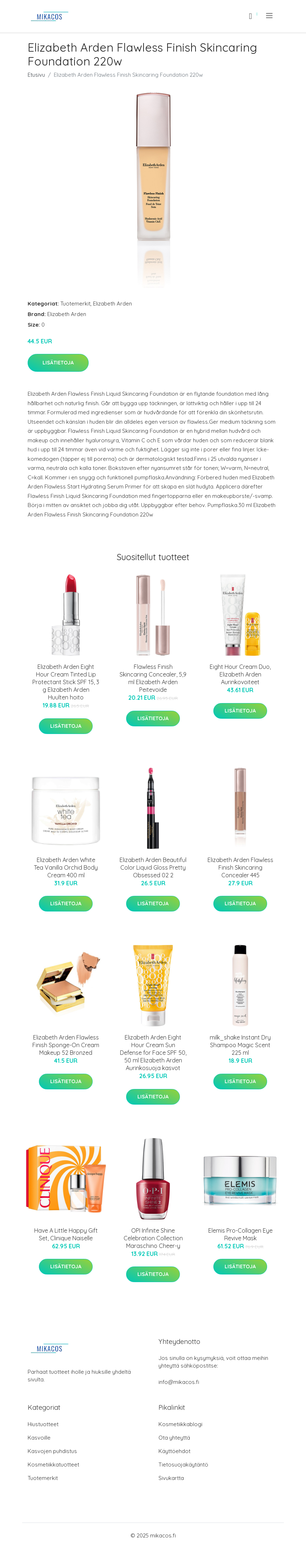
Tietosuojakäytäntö (183, 1464)
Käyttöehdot (174, 1451)
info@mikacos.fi (178, 1382)
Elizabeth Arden (112, 303)
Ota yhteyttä (174, 1437)
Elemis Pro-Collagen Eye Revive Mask (240, 1234)
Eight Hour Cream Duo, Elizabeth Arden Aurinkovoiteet (240, 674)
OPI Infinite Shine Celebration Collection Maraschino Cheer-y (153, 1238)
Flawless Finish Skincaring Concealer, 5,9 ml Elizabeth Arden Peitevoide (153, 678)
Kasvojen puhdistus (52, 1451)
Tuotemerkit (75, 303)
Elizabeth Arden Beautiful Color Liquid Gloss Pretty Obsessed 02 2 (153, 867)
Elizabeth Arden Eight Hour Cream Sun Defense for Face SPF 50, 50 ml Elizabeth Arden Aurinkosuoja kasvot (153, 1053)
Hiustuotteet (43, 1424)
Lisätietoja (58, 362)
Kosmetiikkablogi (180, 1424)
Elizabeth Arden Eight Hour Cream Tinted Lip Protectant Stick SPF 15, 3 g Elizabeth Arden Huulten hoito (65, 682)
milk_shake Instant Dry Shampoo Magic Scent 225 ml (240, 1045)
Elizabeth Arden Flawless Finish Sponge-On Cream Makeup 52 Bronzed (65, 1045)
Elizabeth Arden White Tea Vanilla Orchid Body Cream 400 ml (66, 867)
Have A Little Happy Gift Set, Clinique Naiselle (66, 1234)
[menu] (269, 15)
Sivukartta (171, 1478)
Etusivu (36, 74)
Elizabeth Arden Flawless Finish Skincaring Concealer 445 (240, 867)
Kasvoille (39, 1437)
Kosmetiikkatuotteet (53, 1464)
